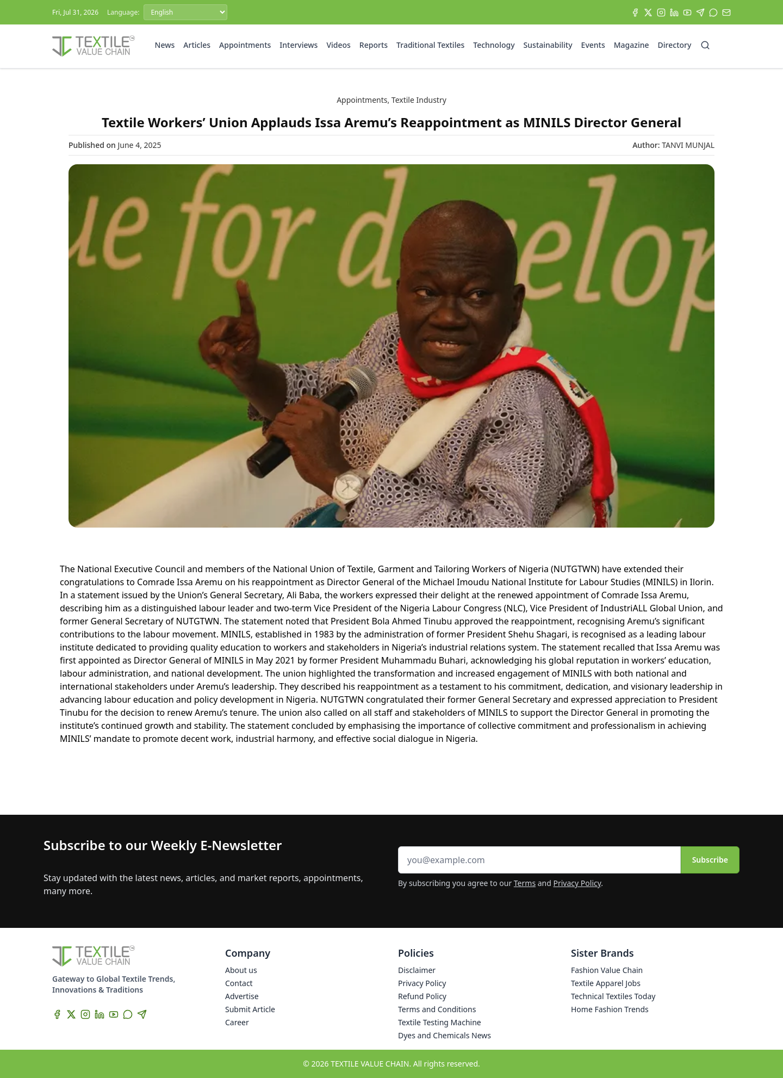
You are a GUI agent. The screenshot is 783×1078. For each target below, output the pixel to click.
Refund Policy (422, 996)
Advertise (242, 996)
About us (241, 970)
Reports (373, 45)
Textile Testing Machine (439, 1022)
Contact (239, 983)
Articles (196, 45)
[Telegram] (700, 12)
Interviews (298, 45)
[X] (648, 12)
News (165, 45)
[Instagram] (661, 12)
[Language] (185, 12)
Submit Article (250, 1009)
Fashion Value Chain (607, 970)
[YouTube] (687, 12)
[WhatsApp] (713, 12)
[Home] (93, 46)
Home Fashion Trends (610, 1009)
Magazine (631, 45)
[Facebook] (635, 12)
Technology (493, 45)
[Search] (705, 45)
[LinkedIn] (674, 12)
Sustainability (548, 45)
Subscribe (710, 859)
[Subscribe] (726, 12)
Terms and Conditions (437, 1009)
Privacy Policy (577, 883)
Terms (525, 883)
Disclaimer (417, 970)
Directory (675, 45)
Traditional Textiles (430, 45)
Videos (338, 45)
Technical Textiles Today (613, 996)
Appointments (245, 45)
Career (237, 1022)
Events (593, 45)
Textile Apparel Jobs (606, 983)
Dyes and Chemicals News (444, 1035)
